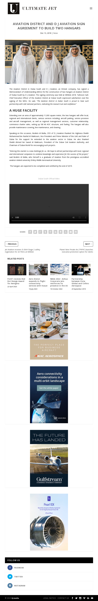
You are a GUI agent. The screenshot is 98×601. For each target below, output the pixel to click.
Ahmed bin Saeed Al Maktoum (29, 142)
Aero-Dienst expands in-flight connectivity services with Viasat (38, 282)
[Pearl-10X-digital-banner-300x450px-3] (49, 550)
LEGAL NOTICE (49, 598)
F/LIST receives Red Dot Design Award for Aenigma (16, 281)
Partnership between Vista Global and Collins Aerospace (80, 282)
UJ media (15, 598)
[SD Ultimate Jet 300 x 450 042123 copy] (49, 422)
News (55, 33)
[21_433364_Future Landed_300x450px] (49, 486)
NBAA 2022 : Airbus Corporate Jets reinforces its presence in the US (59, 282)
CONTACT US (63, 598)
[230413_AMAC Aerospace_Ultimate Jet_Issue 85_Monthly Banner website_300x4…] (49, 359)
